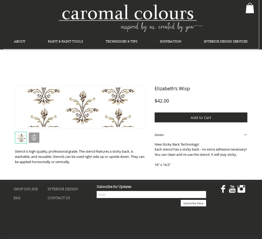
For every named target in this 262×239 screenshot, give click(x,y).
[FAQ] (31, 198)
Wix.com (86, 235)
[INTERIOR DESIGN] (64, 189)
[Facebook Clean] (223, 189)
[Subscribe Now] (193, 203)
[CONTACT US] (64, 198)
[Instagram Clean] (241, 189)
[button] (250, 8)
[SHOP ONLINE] (31, 189)
